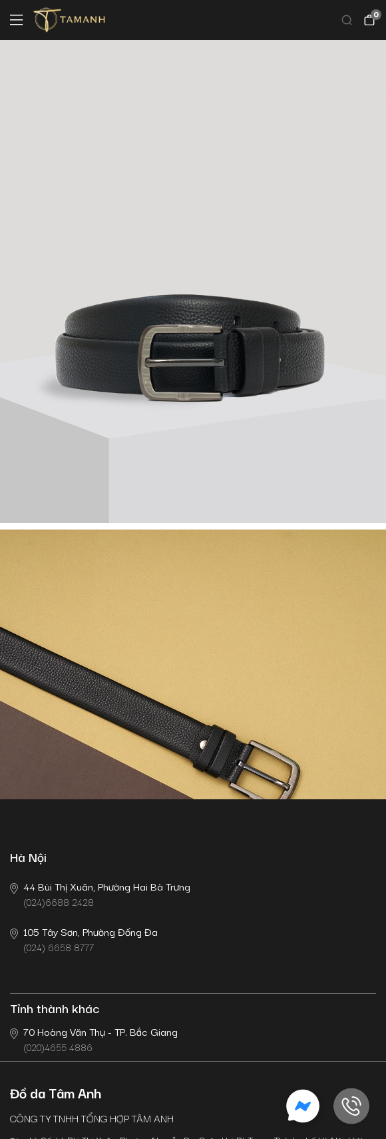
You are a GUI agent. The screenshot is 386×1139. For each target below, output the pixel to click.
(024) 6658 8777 (84, 938)
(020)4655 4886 (94, 1038)
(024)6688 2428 (100, 893)
